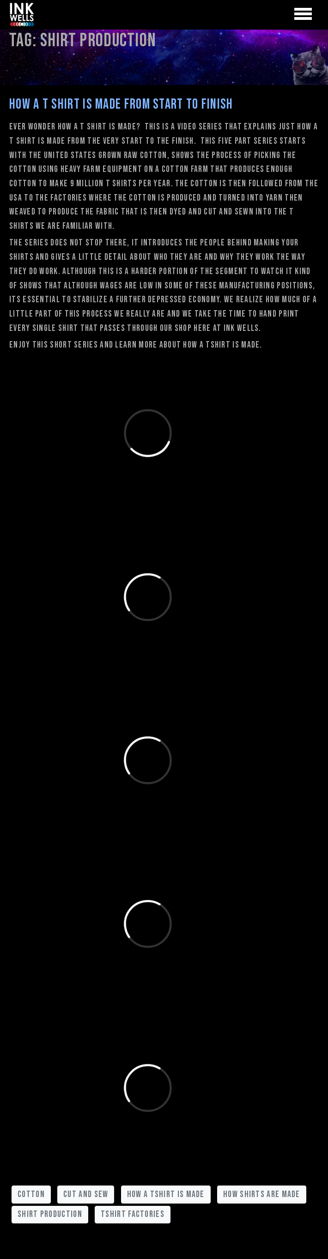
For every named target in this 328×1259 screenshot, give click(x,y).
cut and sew (85, 1194)
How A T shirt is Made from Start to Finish (121, 104)
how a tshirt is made (166, 1194)
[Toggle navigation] (303, 14)
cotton (31, 1194)
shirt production (50, 1214)
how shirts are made (261, 1194)
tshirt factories (132, 1214)
